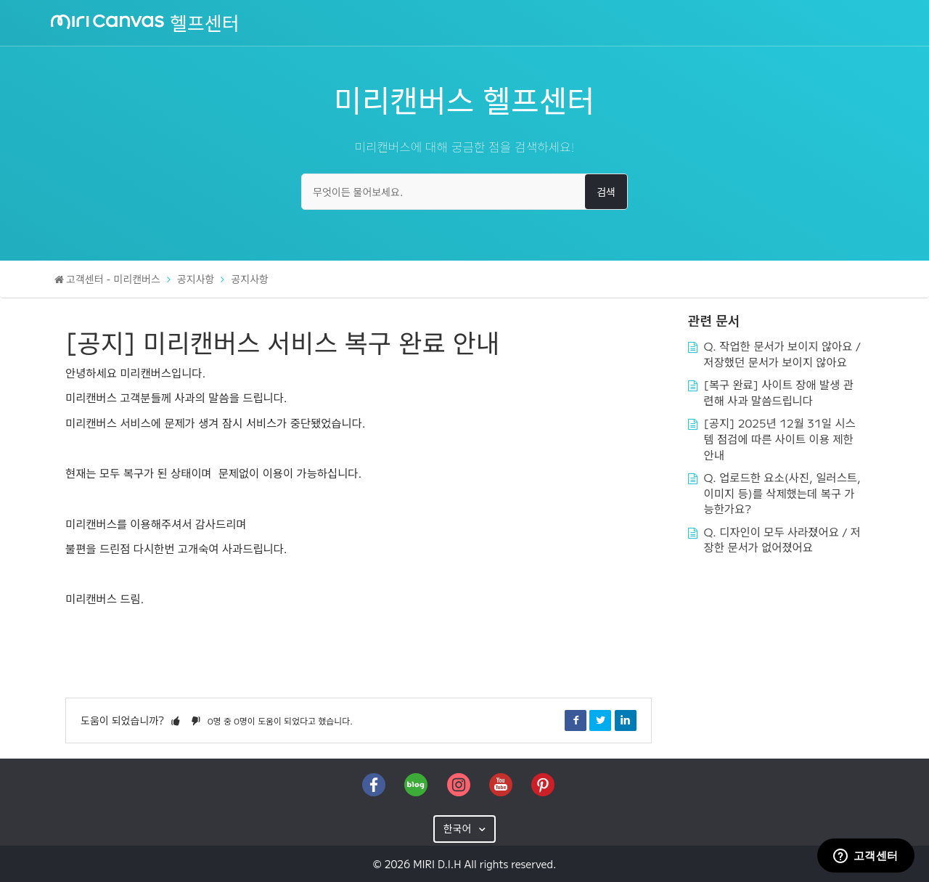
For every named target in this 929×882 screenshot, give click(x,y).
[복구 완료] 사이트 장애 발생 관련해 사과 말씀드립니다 (779, 392)
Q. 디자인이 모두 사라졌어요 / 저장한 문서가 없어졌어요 (783, 539)
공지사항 (196, 278)
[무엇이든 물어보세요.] (464, 191)
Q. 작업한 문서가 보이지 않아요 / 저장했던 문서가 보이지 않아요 (783, 353)
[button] (175, 720)
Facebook (575, 720)
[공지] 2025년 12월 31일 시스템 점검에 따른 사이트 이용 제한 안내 (780, 438)
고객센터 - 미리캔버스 (113, 278)
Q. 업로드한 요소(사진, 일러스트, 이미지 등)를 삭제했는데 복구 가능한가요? (782, 492)
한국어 (459, 828)
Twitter (600, 720)
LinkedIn (626, 720)
